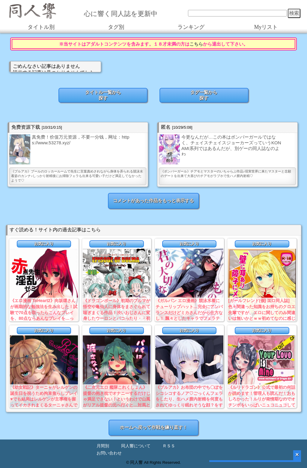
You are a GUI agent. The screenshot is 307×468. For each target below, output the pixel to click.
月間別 (103, 446)
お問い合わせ (109, 453)
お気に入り (44, 244)
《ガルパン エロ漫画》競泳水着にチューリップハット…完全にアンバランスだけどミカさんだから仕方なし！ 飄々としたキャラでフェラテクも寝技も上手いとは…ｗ (189, 312)
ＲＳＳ (168, 446)
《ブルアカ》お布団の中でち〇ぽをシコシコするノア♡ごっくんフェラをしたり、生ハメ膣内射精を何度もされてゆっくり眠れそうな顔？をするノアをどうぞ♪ (189, 399)
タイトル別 (41, 27)
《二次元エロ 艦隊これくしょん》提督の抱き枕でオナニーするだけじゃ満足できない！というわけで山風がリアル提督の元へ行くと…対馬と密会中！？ (116, 399)
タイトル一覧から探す (103, 95)
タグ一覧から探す (203, 95)
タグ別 (116, 27)
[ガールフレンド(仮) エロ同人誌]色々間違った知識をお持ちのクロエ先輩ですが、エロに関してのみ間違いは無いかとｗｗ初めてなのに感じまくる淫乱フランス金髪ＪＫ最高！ (261, 312)
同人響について (136, 446)
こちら (196, 43)
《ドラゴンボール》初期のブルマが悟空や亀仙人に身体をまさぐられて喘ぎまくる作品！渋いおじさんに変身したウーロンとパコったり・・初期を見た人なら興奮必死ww (116, 312)
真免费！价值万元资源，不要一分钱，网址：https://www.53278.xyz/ (80, 139)
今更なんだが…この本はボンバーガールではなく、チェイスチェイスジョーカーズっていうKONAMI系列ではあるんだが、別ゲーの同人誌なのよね (231, 144)
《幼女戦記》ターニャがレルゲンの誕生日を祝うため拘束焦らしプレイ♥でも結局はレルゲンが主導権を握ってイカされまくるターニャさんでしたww (43, 399)
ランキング (190, 27)
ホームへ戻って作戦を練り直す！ (153, 427)
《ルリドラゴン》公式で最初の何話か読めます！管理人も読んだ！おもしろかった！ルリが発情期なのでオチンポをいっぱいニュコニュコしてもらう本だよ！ (261, 399)
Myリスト (266, 27)
